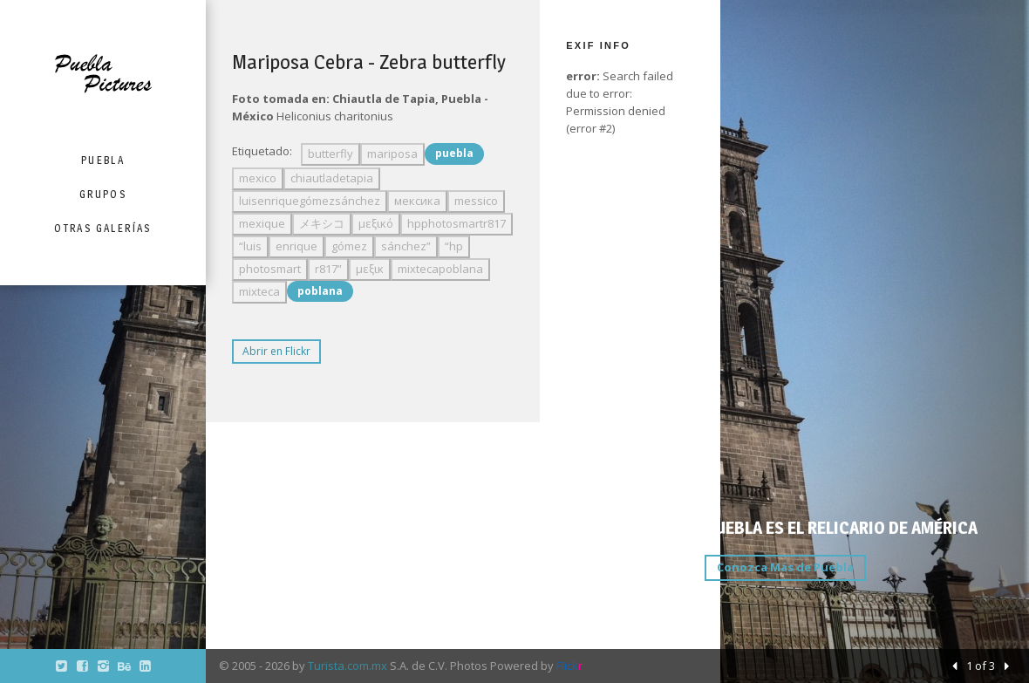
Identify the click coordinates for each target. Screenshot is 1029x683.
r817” (328, 269)
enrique (296, 246)
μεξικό (375, 223)
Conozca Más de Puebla (785, 567)
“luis (250, 246)
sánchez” (406, 246)
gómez (349, 246)
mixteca (259, 291)
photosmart (270, 269)
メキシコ (321, 223)
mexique (262, 223)
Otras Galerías (103, 228)
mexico (257, 178)
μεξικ (370, 269)
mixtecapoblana (440, 269)
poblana (320, 290)
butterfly (330, 153)
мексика (417, 200)
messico (476, 200)
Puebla (103, 160)
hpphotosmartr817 (456, 223)
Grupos (102, 194)
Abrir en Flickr (276, 351)
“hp (454, 246)
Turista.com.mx (347, 665)
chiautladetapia (331, 178)
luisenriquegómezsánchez (309, 200)
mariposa (392, 153)
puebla (454, 153)
